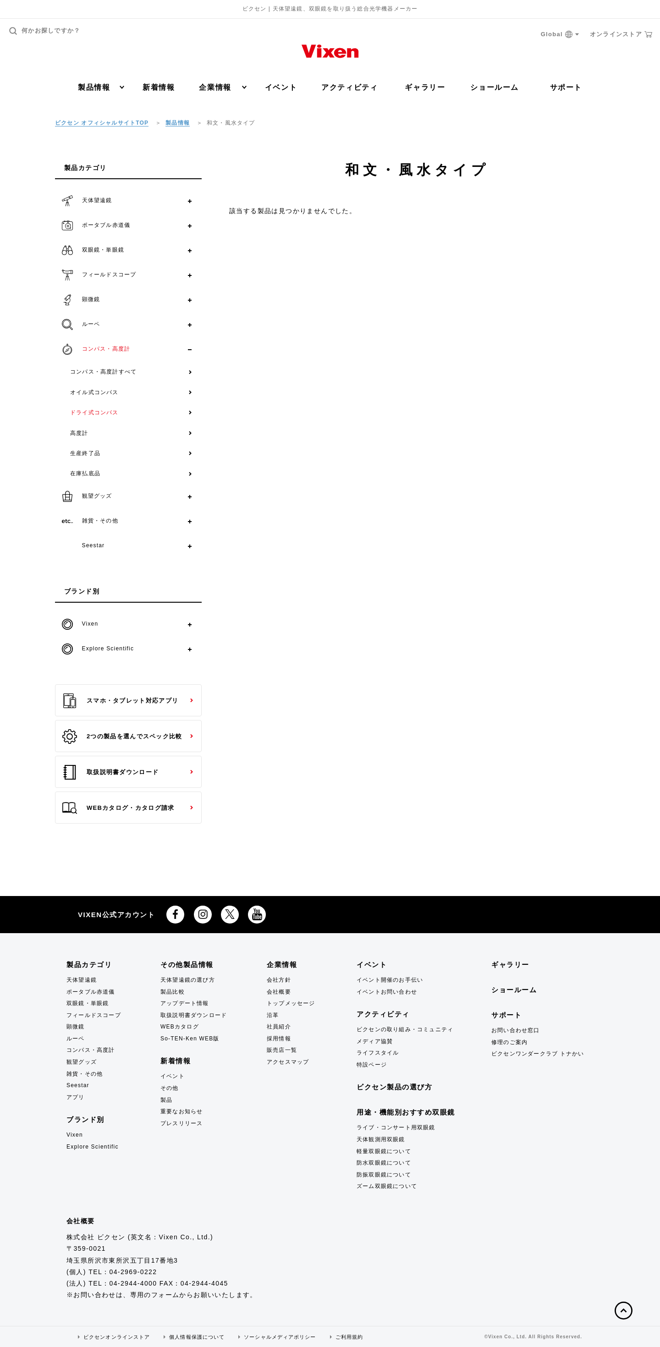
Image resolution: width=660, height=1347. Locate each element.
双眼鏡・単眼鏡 (87, 1003)
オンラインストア (621, 34)
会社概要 (279, 992)
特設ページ (372, 1064)
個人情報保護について (197, 1337)
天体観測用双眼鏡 (381, 1139)
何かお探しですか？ (45, 31)
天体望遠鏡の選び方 (187, 980)
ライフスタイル (378, 1053)
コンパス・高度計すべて (103, 371)
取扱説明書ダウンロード (110, 772)
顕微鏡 (75, 1026)
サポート (566, 87)
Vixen (74, 1135)
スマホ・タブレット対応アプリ (120, 700)
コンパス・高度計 (90, 1050)
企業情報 (222, 87)
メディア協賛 (375, 1041)
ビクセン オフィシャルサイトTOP (101, 123)
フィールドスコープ (93, 1015)
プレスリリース (181, 1123)
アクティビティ (349, 87)
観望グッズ (81, 1062)
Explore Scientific (92, 1147)
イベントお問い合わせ (387, 992)
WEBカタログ (179, 1026)
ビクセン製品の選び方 (394, 1087)
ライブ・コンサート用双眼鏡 (396, 1127)
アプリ (75, 1097)
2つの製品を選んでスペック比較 (122, 736)
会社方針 (279, 980)
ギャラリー (425, 87)
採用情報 (279, 1038)
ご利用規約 (349, 1337)
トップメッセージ (291, 1003)
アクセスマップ (288, 1062)
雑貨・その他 (84, 1074)
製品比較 (172, 992)
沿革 (273, 1015)
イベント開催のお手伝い (390, 980)
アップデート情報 (184, 1003)
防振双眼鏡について (384, 1174)
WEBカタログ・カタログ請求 (118, 808)
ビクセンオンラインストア (116, 1337)
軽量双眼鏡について (384, 1151)
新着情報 (159, 87)
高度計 (79, 433)
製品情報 (101, 87)
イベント (281, 87)
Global (560, 34)
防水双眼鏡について (384, 1163)
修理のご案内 (509, 1042)
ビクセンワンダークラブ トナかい (537, 1053)
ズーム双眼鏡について (387, 1186)
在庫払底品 (85, 473)
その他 (169, 1088)
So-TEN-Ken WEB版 (190, 1038)
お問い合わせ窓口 (515, 1030)
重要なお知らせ (181, 1111)
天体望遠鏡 (81, 980)
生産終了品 (85, 453)
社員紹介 (279, 1026)
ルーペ (75, 1038)
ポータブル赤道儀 (90, 992)
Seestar (77, 1085)
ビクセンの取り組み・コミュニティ (405, 1029)
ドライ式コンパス (94, 412)
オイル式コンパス (94, 392)
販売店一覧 (282, 1050)
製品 (166, 1100)
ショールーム (494, 87)
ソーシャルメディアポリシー (280, 1337)
